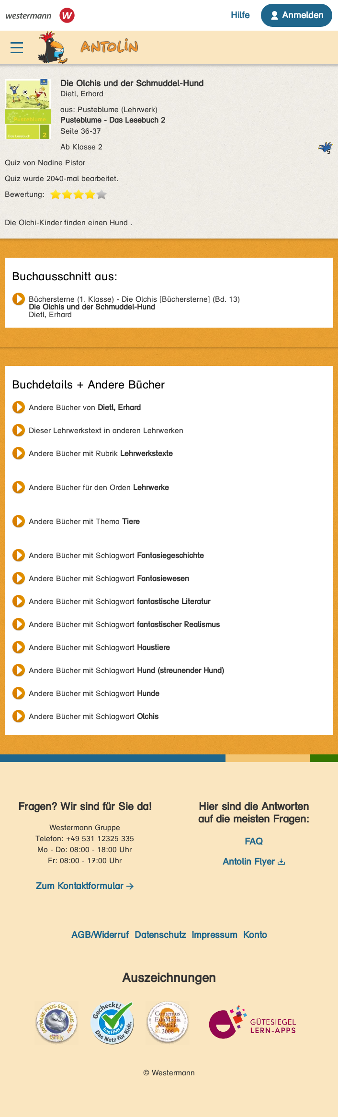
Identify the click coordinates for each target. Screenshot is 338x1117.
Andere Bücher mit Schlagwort (116, 555)
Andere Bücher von (85, 407)
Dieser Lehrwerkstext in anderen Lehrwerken (106, 430)
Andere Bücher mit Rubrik (101, 453)
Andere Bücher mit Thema (84, 521)
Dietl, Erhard (134, 300)
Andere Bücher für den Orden (99, 487)
